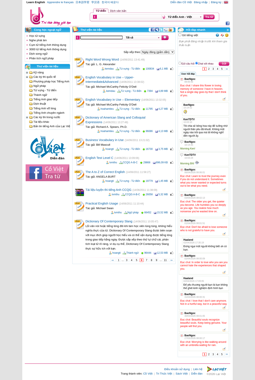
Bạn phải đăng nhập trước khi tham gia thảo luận (204, 49)
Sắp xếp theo (132, 52)
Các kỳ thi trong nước (46, 117)
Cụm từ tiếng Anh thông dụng (47, 44)
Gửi (224, 63)
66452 (147, 212)
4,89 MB (163, 91)
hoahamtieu (107, 108)
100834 (150, 68)
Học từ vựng (37, 35)
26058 (149, 194)
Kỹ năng (38, 72)
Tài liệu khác (41, 121)
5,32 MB (163, 194)
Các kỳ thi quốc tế (44, 76)
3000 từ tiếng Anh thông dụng (47, 49)
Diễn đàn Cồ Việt (181, 2)
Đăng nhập (201, 2)
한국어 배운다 (110, 2)
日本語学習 (82, 2)
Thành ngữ (40, 94)
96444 (147, 252)
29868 (146, 162)
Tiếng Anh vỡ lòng (44, 108)
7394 (150, 91)
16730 (149, 149)
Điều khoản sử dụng (177, 369)
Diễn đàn (196, 373)
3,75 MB (163, 149)
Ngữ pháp (39, 85)
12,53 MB (162, 252)
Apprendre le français (60, 2)
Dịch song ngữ (38, 53)
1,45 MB (163, 180)
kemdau (109, 68)
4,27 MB (163, 108)
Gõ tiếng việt (189, 35)
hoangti (109, 149)
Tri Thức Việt (164, 373)
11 (165, 260)
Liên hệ (197, 369)
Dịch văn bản (118, 10)
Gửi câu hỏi (187, 63)
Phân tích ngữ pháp (41, 58)
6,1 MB (164, 68)
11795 (149, 108)
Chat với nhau (205, 63)
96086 (149, 131)
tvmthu (113, 162)
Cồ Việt (148, 373)
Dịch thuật (39, 103)
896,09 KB (162, 162)
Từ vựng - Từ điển (45, 90)
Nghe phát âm (38, 40)
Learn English (35, 2)
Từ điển (101, 10)
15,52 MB (162, 212)
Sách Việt (182, 373)
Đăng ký (216, 2)
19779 (149, 180)
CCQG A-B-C (130, 162)
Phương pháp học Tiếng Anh (51, 81)
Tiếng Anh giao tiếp (45, 99)
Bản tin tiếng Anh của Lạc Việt (52, 126)
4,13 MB (163, 131)
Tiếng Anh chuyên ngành (48, 112)
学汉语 (95, 2)
